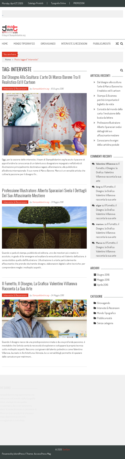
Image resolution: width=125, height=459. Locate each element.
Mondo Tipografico (24, 43)
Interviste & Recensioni (74, 43)
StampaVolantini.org (40, 88)
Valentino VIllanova (105, 163)
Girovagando (48, 43)
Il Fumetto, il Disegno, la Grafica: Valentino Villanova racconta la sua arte (39, 286)
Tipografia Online (58, 3)
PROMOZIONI (78, 3)
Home (5, 43)
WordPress (19, 453)
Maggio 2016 (103, 279)
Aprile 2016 (102, 284)
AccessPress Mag (42, 453)
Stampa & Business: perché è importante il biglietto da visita (108, 100)
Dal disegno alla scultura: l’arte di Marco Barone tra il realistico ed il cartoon (41, 79)
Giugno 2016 (103, 274)
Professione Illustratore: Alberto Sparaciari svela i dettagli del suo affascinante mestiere (44, 193)
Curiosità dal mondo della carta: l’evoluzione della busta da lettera (110, 113)
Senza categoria (105, 323)
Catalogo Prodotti (35, 3)
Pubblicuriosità (102, 43)
